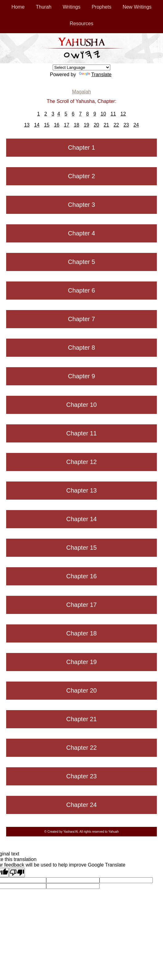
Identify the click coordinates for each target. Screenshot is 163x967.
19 (86, 125)
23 (126, 125)
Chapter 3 (81, 204)
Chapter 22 (81, 747)
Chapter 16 (81, 576)
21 (106, 125)
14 (36, 125)
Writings (71, 7)
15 (47, 125)
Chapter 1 (81, 147)
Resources (81, 23)
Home (18, 7)
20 (96, 125)
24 (136, 125)
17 (66, 125)
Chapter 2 (81, 176)
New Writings (137, 7)
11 (113, 113)
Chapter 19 (81, 661)
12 (123, 113)
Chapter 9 (81, 376)
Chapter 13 (81, 490)
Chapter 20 (81, 690)
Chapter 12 (81, 461)
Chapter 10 (81, 404)
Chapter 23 (81, 776)
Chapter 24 (81, 804)
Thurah (43, 7)
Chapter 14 (81, 519)
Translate (95, 74)
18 (76, 125)
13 (27, 125)
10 (103, 113)
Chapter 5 (81, 261)
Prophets (101, 7)
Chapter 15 (81, 547)
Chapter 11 (81, 433)
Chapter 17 (81, 604)
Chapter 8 (81, 347)
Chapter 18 (81, 633)
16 (56, 125)
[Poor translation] (17, 872)
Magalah (81, 91)
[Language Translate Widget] (81, 67)
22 (116, 125)
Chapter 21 (81, 719)
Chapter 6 (81, 290)
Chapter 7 (81, 319)
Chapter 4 (81, 233)
